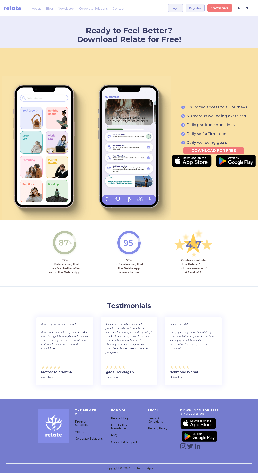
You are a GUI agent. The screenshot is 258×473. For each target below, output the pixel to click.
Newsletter (66, 8)
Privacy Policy (157, 428)
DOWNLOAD (219, 8)
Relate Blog (119, 418)
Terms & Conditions (155, 420)
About (36, 8)
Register (195, 8)
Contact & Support (124, 442)
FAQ (114, 435)
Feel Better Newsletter (119, 427)
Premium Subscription (83, 423)
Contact (118, 8)
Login (175, 8)
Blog (49, 8)
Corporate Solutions (93, 8)
